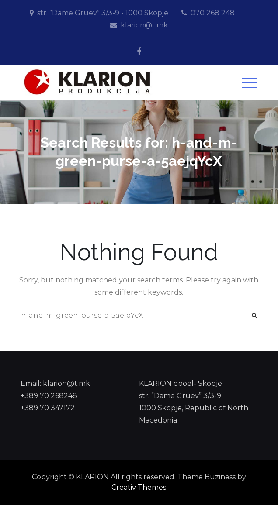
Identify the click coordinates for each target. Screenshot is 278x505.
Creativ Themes (138, 487)
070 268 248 (213, 13)
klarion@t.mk (144, 25)
